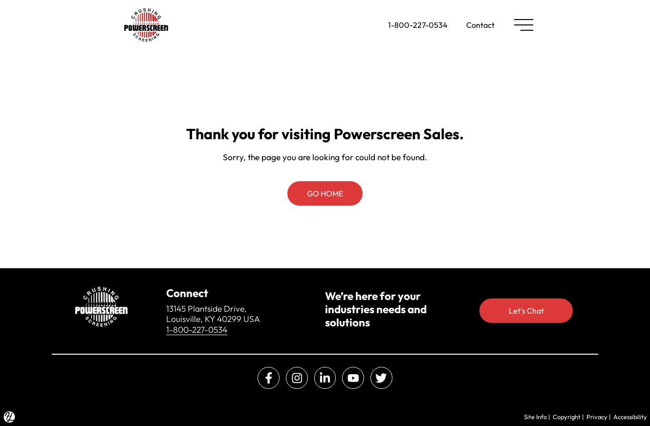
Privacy (596, 417)
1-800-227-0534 (418, 25)
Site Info (535, 417)
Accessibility (630, 417)
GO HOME (325, 193)
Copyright (567, 417)
